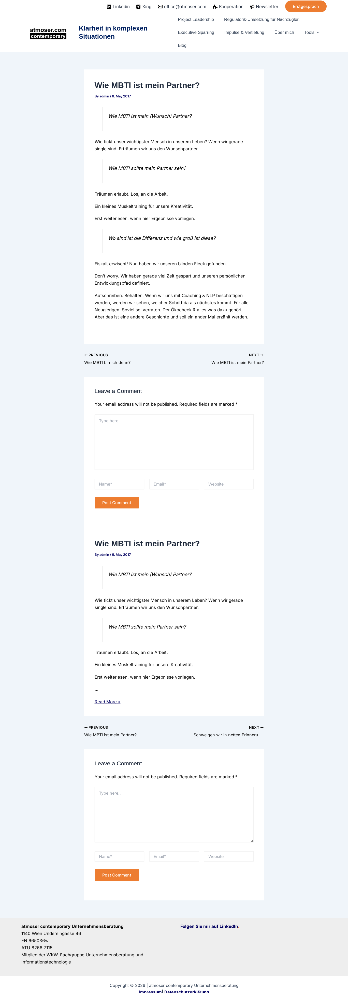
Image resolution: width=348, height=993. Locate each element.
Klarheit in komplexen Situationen (113, 28)
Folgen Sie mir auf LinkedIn (209, 918)
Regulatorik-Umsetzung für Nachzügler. (265, 18)
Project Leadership (198, 18)
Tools (310, 28)
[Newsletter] (264, 6)
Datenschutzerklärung (186, 983)
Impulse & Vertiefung (246, 28)
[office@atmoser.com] (182, 6)
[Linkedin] (118, 6)
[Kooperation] (228, 6)
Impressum (150, 983)
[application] (315, 28)
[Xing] (144, 6)
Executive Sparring (198, 28)
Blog (183, 38)
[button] (306, 6)
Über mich (285, 28)
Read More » (108, 693)
